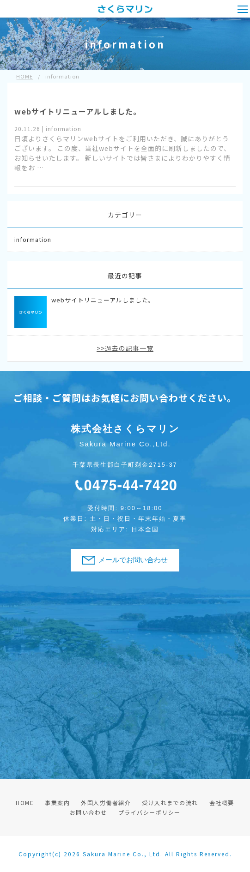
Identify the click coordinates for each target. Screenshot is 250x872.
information (32, 239)
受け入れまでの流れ (170, 802)
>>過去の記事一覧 (125, 348)
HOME (25, 802)
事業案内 (57, 802)
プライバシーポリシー (149, 812)
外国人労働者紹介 (106, 802)
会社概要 (221, 802)
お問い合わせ (88, 812)
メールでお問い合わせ (133, 560)
